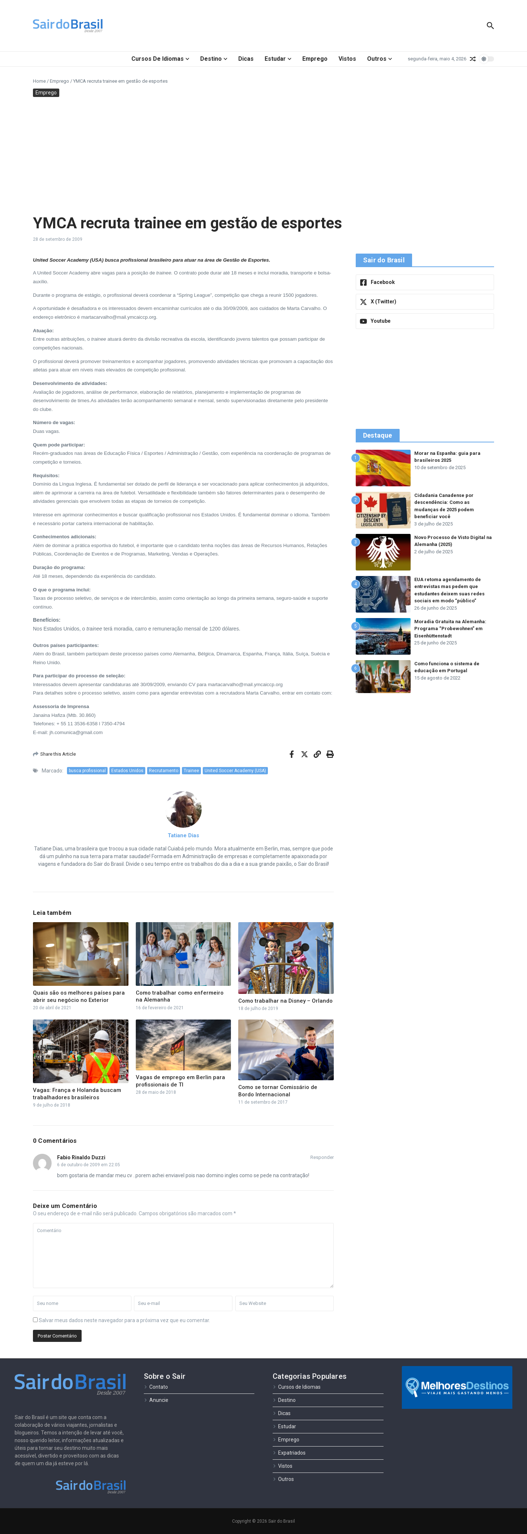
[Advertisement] (263, 155)
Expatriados (289, 1453)
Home (39, 81)
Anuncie (156, 1400)
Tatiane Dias (183, 835)
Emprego (315, 58)
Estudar (278, 58)
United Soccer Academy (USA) (235, 770)
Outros (379, 58)
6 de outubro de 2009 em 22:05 (88, 1164)
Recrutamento (163, 770)
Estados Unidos (127, 770)
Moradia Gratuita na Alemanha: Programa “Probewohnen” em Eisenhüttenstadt (450, 629)
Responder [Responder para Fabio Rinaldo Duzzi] (322, 1157)
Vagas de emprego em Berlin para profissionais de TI (180, 1081)
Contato (156, 1387)
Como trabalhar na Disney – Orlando (285, 1001)
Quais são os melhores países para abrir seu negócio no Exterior (79, 996)
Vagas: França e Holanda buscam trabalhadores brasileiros (77, 1094)
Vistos (347, 58)
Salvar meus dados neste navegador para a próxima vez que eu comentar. (124, 1320)
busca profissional (87, 770)
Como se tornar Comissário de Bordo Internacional (277, 1091)
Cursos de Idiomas (160, 58)
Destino (213, 58)
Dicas (246, 58)
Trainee (191, 770)
